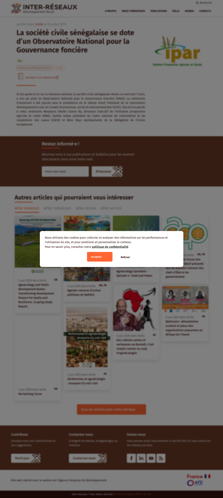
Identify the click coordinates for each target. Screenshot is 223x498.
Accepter (96, 256)
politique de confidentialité (110, 246)
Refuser (125, 257)
